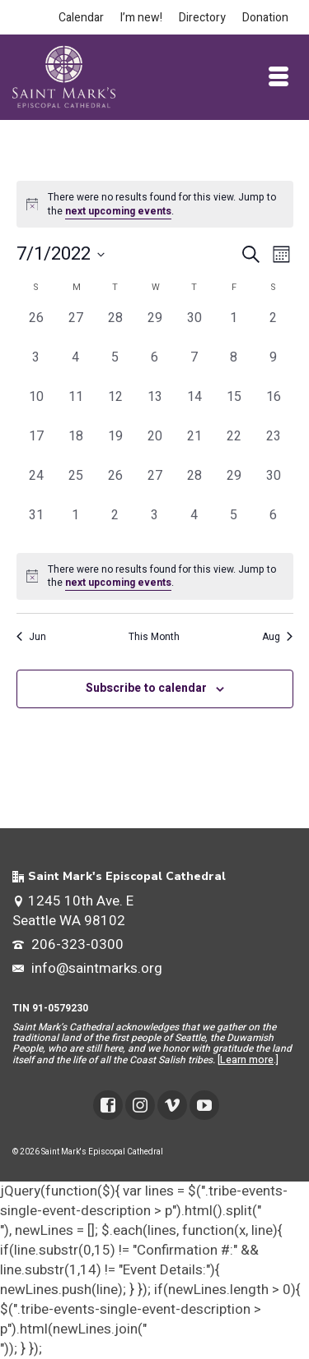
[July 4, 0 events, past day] (76, 367)
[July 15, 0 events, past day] (234, 406)
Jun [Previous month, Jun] (31, 637)
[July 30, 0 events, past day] (273, 485)
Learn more (247, 1060)
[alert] (154, 576)
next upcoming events (118, 211)
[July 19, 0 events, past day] (115, 446)
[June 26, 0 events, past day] (36, 328)
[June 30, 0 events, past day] (194, 328)
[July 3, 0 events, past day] (36, 367)
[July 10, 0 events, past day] (36, 406)
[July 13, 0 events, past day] (155, 406)
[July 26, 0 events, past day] (115, 485)
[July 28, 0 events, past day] (194, 485)
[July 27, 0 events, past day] (155, 485)
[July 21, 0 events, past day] (194, 446)
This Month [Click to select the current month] (154, 637)
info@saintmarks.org (87, 968)
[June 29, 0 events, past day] (155, 328)
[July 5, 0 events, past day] (115, 367)
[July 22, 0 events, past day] (234, 446)
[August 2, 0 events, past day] (115, 525)
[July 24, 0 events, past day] (36, 485)
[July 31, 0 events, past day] (36, 525)
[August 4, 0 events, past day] (194, 525)
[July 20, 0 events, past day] (155, 446)
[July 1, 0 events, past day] (234, 328)
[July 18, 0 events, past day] (76, 446)
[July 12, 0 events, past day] (115, 406)
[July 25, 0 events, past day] (76, 485)
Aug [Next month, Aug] (277, 637)
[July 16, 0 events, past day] (273, 406)
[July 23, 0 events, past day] (273, 446)
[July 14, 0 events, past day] (194, 406)
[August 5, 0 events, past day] (234, 525)
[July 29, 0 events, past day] (234, 485)
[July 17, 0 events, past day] (36, 446)
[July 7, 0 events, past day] (194, 367)
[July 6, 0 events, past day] (155, 367)
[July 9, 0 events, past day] (273, 367)
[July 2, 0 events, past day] (273, 328)
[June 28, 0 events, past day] (115, 328)
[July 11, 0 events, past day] (76, 406)
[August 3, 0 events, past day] (155, 525)
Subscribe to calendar (146, 688)
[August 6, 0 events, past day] (273, 525)
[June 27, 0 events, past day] (76, 328)
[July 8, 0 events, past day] (234, 367)
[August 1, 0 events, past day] (76, 525)
